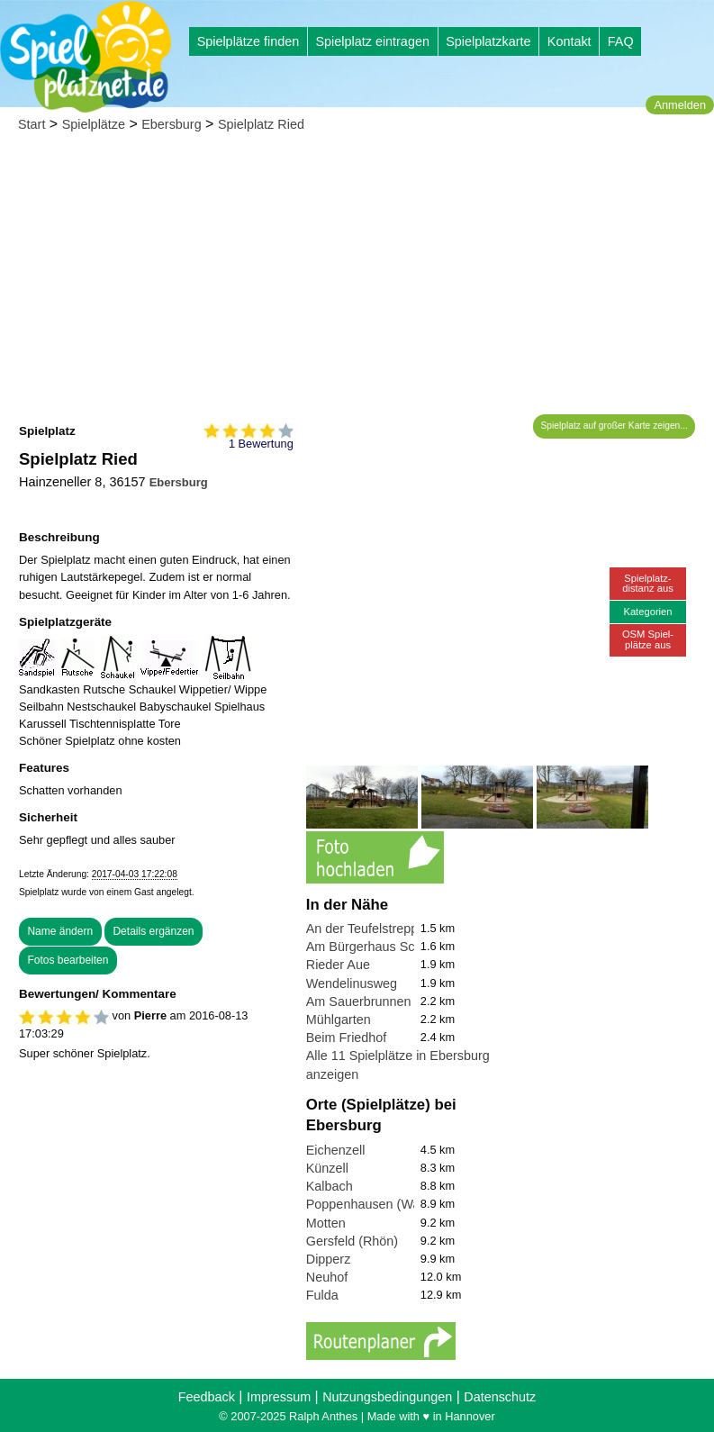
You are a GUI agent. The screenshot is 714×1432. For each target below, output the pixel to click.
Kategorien (647, 611)
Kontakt (569, 41)
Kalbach (329, 1186)
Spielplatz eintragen (372, 41)
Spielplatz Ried (261, 124)
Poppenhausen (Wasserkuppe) (395, 1204)
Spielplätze (93, 124)
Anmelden (680, 105)
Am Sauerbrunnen (358, 1001)
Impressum (279, 1397)
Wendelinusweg (351, 983)
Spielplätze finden (248, 41)
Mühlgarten (338, 1019)
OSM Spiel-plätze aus (647, 639)
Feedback (206, 1397)
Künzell (327, 1168)
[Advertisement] (357, 279)
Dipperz (328, 1259)
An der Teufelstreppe (366, 928)
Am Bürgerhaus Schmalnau (385, 946)
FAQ (621, 41)
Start (31, 124)
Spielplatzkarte (488, 41)
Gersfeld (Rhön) (352, 1241)
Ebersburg (171, 124)
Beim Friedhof (346, 1037)
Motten (326, 1223)
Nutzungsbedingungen (387, 1397)
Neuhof (327, 1277)
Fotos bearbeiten (67, 960)
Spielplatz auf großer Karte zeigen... (614, 426)
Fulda (322, 1295)
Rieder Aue (338, 964)
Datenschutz (500, 1397)
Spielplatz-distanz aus (647, 583)
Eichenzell (336, 1150)
